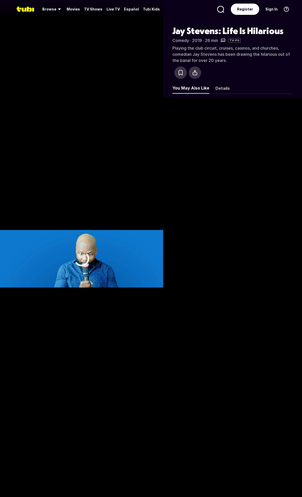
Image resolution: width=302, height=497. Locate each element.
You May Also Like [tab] (190, 88)
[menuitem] (52, 9)
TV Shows (93, 9)
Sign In (271, 9)
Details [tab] (222, 88)
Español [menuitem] (131, 9)
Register (245, 9)
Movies (73, 9)
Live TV (113, 9)
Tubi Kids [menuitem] (151, 9)
